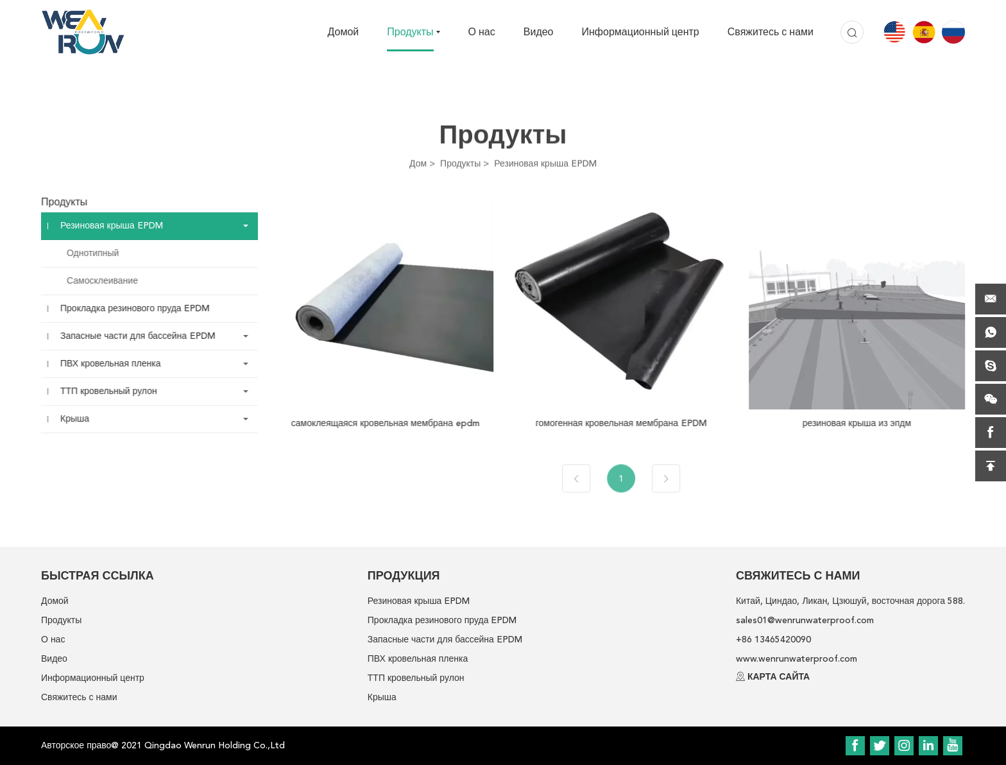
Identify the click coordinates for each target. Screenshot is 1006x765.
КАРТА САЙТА (778, 676)
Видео (539, 32)
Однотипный (84, 253)
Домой (343, 32)
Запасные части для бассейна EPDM (129, 336)
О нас (481, 32)
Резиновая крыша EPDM (545, 163)
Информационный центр (640, 32)
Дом (418, 163)
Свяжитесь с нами (771, 32)
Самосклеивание (94, 280)
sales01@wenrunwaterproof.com (805, 620)
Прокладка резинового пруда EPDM (126, 308)
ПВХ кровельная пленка (102, 363)
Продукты (410, 32)
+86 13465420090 (773, 639)
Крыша (66, 418)
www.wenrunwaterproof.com (796, 658)
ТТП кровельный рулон (100, 391)
